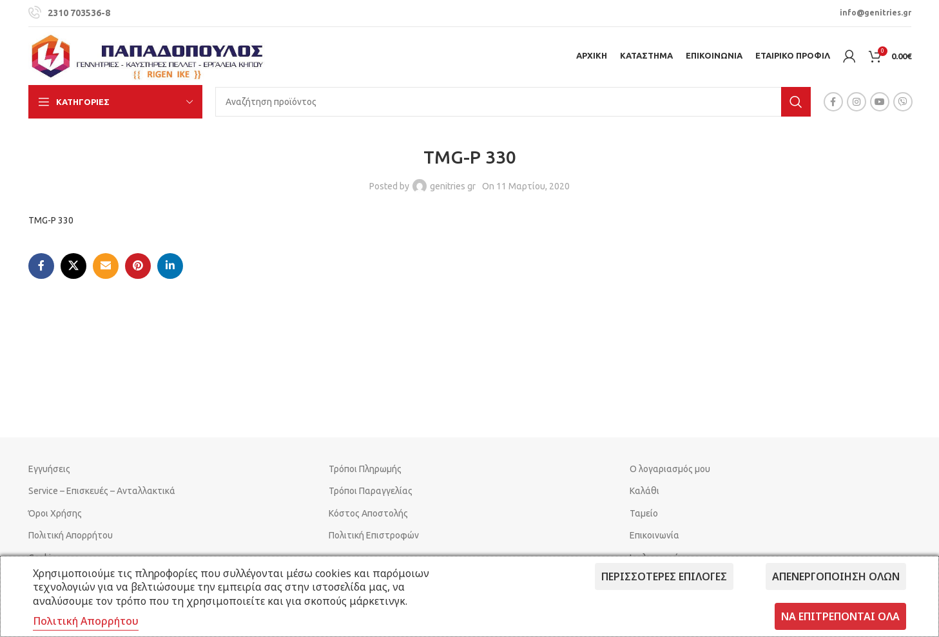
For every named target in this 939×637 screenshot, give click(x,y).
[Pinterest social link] (138, 266)
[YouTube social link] (879, 101)
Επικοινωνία (654, 535)
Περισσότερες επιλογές (664, 576)
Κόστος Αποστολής (368, 513)
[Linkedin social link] (170, 266)
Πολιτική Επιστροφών (374, 535)
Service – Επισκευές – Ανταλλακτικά (101, 491)
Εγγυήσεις (49, 469)
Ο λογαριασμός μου (670, 469)
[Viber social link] (903, 101)
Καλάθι (644, 491)
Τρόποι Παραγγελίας (370, 491)
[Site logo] (147, 55)
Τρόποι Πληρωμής (365, 469)
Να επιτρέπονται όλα (840, 616)
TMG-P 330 (50, 220)
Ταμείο (644, 513)
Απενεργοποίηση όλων (836, 576)
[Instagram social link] (856, 101)
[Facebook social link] (833, 101)
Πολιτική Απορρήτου (70, 535)
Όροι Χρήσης (55, 513)
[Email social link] (106, 266)
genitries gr (453, 186)
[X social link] (73, 266)
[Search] (513, 102)
